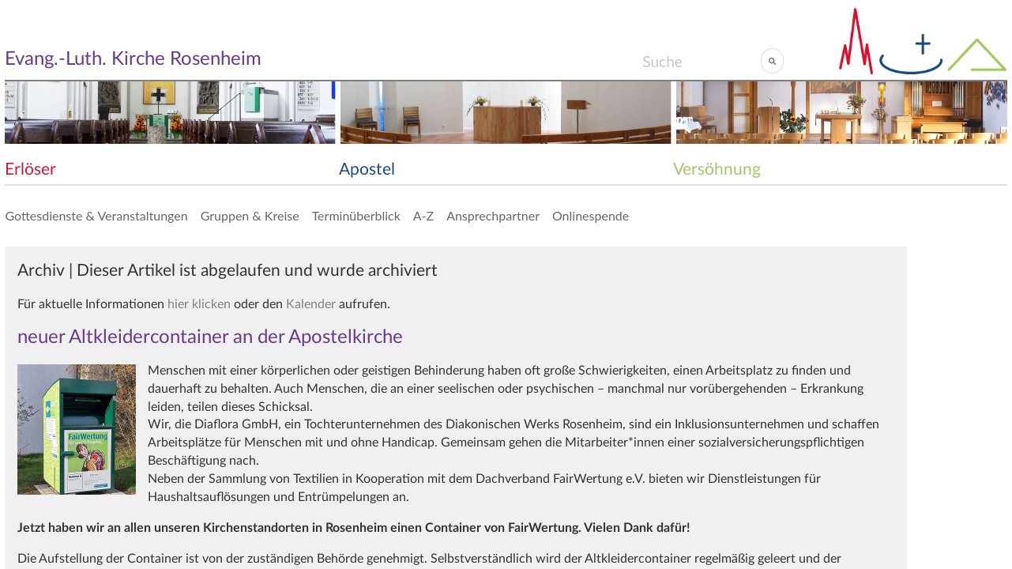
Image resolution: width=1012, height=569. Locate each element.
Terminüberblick (356, 215)
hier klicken (199, 304)
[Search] (701, 60)
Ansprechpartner (493, 215)
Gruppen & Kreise (250, 215)
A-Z (423, 215)
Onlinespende (590, 215)
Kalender (311, 304)
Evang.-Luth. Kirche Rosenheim (133, 59)
